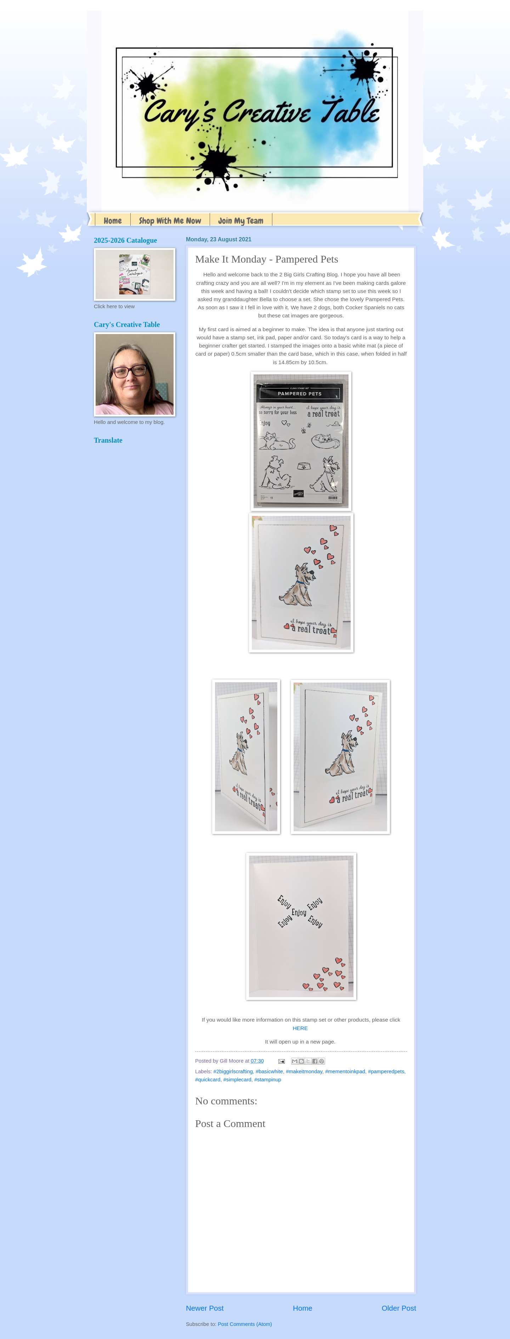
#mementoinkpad (345, 1071)
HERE (300, 1028)
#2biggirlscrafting (233, 1071)
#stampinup (267, 1079)
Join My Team (241, 220)
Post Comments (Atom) (245, 1324)
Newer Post (204, 1308)
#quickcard (207, 1079)
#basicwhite (269, 1071)
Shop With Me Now (170, 220)
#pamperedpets (386, 1071)
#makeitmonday (304, 1071)
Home (113, 220)
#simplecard (237, 1079)
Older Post (399, 1308)
